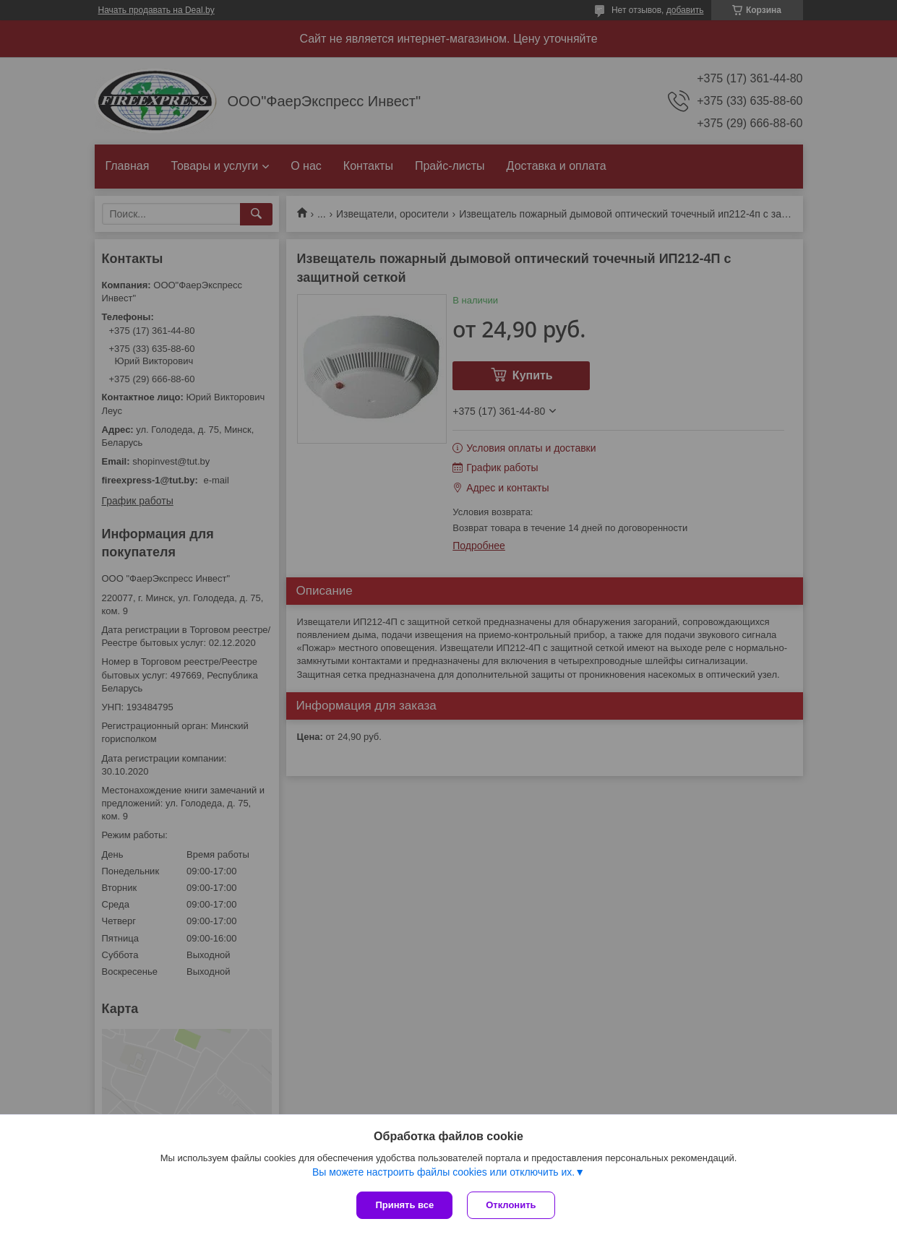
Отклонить (511, 1204)
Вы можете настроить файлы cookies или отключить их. (443, 1172)
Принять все (404, 1204)
